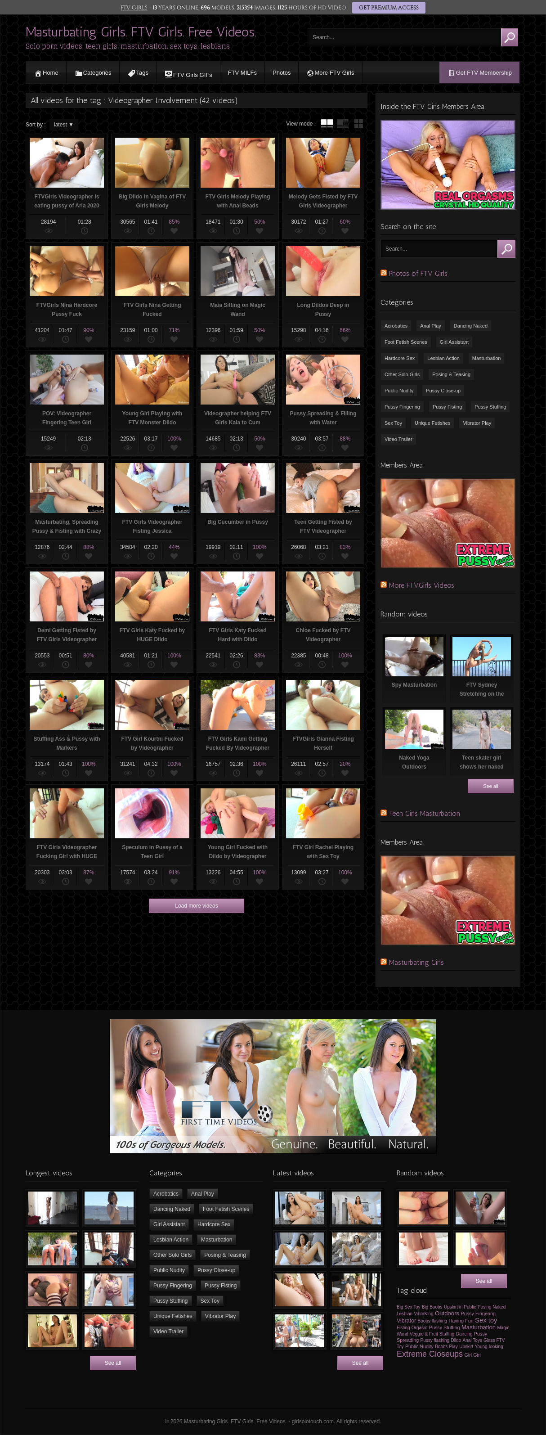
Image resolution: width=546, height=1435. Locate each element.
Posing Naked (492, 1307)
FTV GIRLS (134, 7)
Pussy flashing (435, 1340)
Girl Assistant (454, 342)
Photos (282, 72)
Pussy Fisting (447, 406)
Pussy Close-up (443, 390)
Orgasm (420, 1327)
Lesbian (404, 1313)
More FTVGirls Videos (421, 585)
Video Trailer (398, 439)
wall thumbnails (358, 123)
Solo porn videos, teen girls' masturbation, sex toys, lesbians (128, 46)
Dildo (456, 1340)
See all (490, 786)
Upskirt (466, 1346)
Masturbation (486, 358)
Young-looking (489, 1346)
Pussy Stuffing (490, 406)
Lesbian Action (443, 358)
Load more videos (196, 906)
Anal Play (430, 325)
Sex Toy (393, 423)
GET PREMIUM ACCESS (389, 7)
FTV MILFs (242, 72)
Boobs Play (446, 1346)
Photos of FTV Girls (418, 273)
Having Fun (460, 1320)
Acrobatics (396, 325)
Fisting (403, 1327)
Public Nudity (399, 390)
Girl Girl (472, 1355)
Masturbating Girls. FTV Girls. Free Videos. (141, 32)
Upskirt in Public (460, 1307)
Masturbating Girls (416, 962)
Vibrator (406, 1321)
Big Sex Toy (409, 1307)
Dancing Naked (471, 325)
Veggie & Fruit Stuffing (432, 1334)
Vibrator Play (477, 423)
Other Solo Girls (402, 374)
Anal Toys (472, 1340)
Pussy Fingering (402, 406)
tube (327, 123)
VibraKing (423, 1313)
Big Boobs (432, 1307)
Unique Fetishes (433, 423)
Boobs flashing (433, 1320)
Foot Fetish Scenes (406, 342)
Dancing (464, 1334)
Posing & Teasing (451, 374)
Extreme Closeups (430, 1354)
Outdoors (447, 1313)
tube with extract (342, 123)
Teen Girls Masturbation (424, 813)
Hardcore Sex (400, 358)
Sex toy (486, 1320)
